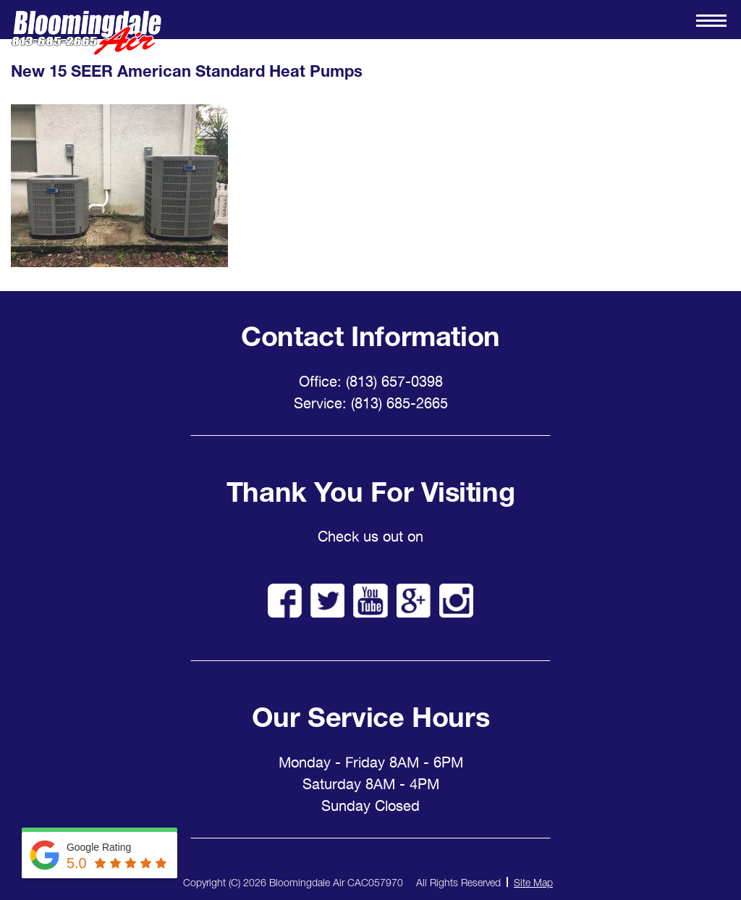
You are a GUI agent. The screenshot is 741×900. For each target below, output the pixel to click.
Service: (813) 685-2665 (371, 403)
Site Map (533, 882)
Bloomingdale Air (86, 33)
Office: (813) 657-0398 (371, 381)
